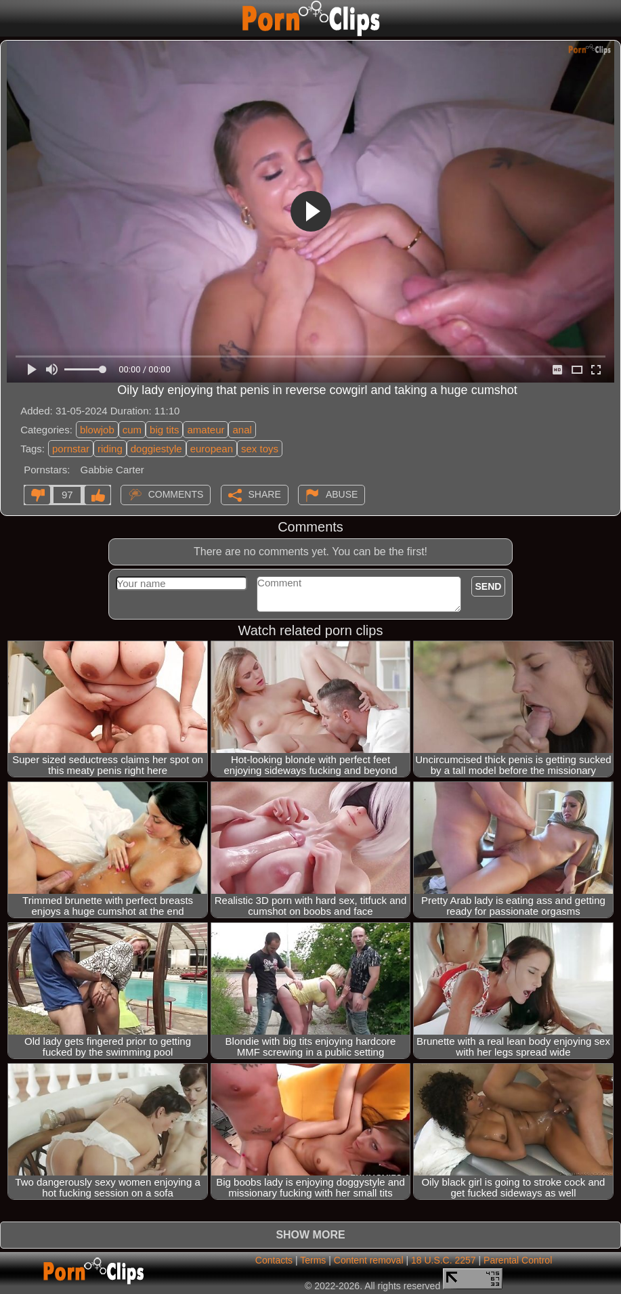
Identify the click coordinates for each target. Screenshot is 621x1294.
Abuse (342, 494)
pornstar (70, 448)
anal (241, 429)
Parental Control (518, 1260)
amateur (205, 429)
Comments (176, 494)
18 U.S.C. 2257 (443, 1260)
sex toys (259, 448)
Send (488, 586)
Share (265, 494)
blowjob (97, 429)
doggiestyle (156, 448)
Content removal (369, 1260)
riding (110, 448)
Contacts (274, 1260)
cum (132, 429)
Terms (313, 1260)
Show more (310, 1235)
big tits (164, 429)
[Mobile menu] (12, 18)
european (211, 448)
